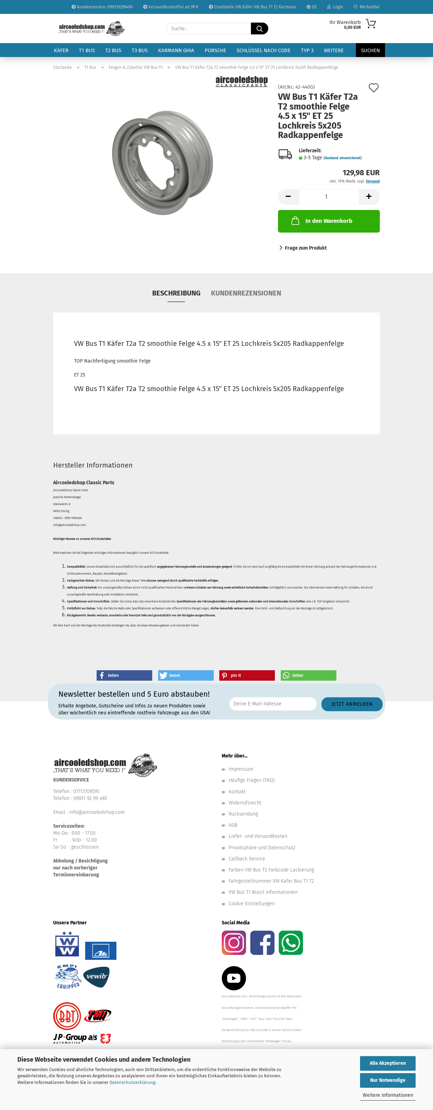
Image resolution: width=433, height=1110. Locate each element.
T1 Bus (87, 50)
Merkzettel (366, 7)
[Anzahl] (329, 197)
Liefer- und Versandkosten (258, 836)
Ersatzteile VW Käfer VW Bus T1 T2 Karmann (252, 7)
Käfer (61, 50)
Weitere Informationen (388, 1095)
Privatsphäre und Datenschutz (262, 848)
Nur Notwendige (388, 1080)
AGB (233, 825)
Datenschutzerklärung (132, 1082)
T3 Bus (140, 50)
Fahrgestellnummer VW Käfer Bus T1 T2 (271, 881)
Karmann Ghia (176, 50)
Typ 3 (307, 50)
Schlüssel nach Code (264, 50)
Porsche (215, 50)
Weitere (334, 50)
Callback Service (247, 859)
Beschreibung (176, 293)
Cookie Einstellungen (252, 904)
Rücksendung (243, 814)
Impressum (241, 769)
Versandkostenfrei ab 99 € (170, 7)
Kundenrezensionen (246, 293)
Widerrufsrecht (245, 803)
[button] (288, 197)
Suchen (370, 50)
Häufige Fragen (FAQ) (252, 780)
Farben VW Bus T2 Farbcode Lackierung (271, 870)
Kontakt (237, 792)
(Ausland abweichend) (343, 158)
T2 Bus (113, 50)
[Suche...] (259, 28)
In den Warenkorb (321, 220)
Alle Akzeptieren (388, 1063)
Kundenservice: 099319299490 (102, 7)
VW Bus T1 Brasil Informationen (263, 892)
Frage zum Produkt (306, 248)
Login (335, 7)
